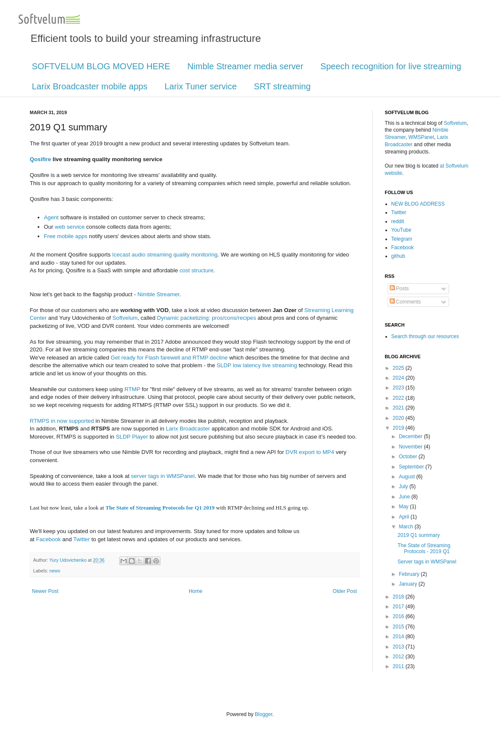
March (406, 527)
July (404, 486)
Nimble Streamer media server (245, 66)
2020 (399, 418)
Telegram (401, 239)
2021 (399, 408)
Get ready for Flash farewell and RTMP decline (169, 357)
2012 (399, 657)
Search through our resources (425, 336)
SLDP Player (132, 436)
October (408, 457)
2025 (399, 368)
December (411, 436)
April (404, 517)
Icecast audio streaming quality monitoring (164, 254)
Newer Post (45, 591)
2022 (399, 398)
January (408, 584)
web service (70, 227)
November (411, 447)
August (407, 477)
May (404, 507)
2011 (399, 666)
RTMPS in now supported (62, 421)
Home (195, 591)
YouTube (401, 230)
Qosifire (40, 159)
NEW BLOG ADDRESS (418, 204)
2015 (399, 627)
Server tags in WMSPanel (426, 562)
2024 (399, 378)
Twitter (81, 539)
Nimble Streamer (158, 294)
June (405, 497)
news (54, 570)
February (409, 574)
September (412, 467)
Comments (405, 302)
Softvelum (125, 318)
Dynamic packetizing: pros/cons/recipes (206, 318)
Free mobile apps (66, 236)
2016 (399, 616)
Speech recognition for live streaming (390, 66)
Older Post (345, 591)
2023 (399, 388)
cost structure (196, 270)
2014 (399, 637)
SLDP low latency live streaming (256, 365)
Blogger (263, 714)
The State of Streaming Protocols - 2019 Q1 (423, 548)
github (398, 256)
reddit (397, 221)
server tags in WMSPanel (163, 476)
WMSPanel (421, 137)
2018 (399, 597)
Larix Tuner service (201, 86)
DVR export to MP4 (310, 452)
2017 (399, 607)
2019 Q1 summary (418, 535)
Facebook (48, 539)
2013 (399, 647)
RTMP (132, 389)
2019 (399, 428)
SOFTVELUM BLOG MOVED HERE (101, 66)
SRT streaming (282, 86)
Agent (51, 217)
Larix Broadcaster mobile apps (90, 86)
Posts (399, 289)
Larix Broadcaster (188, 428)
